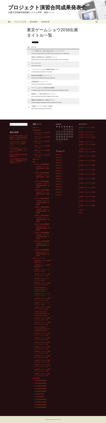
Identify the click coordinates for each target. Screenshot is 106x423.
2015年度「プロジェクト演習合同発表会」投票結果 (42, 168)
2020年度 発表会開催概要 (41, 207)
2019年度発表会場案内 (40, 391)
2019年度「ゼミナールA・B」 (87, 149)
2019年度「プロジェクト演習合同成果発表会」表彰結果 (42, 202)
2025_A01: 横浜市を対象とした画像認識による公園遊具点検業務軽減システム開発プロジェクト (18, 137)
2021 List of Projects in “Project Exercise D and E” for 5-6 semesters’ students (42, 328)
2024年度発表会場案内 (40, 404)
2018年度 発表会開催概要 (41, 190)
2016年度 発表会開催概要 (41, 173)
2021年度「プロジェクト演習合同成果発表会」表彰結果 (42, 219)
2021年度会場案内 (39, 396)
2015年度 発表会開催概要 (41, 164)
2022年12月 (59, 165)
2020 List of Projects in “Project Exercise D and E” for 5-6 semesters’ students (42, 313)
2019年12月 (59, 181)
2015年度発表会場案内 (40, 380)
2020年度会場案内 (39, 394)
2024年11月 (59, 160)
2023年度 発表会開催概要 (41, 232)
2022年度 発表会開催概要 (41, 224)
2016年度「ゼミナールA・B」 (87, 132)
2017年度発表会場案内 (40, 386)
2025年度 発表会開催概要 (41, 250)
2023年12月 (59, 162)
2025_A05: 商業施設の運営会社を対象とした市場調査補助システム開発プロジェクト (18, 160)
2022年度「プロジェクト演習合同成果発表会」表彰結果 (42, 228)
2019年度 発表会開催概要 (41, 198)
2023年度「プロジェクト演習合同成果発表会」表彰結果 (42, 236)
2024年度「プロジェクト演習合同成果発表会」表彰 (42, 245)
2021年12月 (59, 173)
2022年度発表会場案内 (40, 399)
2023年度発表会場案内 (40, 402)
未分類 (80, 212)
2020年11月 (59, 179)
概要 (9, 22)
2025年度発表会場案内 (40, 407)
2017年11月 (59, 189)
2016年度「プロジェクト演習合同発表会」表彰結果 (42, 176)
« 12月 (59, 141)
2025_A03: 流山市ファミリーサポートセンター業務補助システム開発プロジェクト (18, 150)
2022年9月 (58, 171)
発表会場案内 (34, 22)
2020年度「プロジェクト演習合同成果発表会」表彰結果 (42, 211)
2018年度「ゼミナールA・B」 (87, 142)
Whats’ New (36, 127)
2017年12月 (59, 187)
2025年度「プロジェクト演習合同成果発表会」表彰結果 (42, 253)
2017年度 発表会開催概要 (41, 181)
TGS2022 (81, 210)
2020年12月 (59, 176)
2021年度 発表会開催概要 (41, 215)
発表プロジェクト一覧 (39, 258)
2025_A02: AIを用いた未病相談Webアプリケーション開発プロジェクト (18, 143)
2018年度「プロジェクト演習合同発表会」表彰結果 (42, 194)
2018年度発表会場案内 (40, 388)
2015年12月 (59, 195)
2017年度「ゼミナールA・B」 (87, 134)
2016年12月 (59, 192)
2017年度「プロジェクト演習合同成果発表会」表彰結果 (42, 185)
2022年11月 (59, 168)
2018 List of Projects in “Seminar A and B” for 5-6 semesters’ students (40, 289)
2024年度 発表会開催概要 (41, 241)
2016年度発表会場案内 (40, 383)
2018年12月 (59, 184)
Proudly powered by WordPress (53, 419)
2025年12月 (59, 154)
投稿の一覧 (36, 159)
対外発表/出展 (45, 22)
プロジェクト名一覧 (20, 22)
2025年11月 (59, 157)
